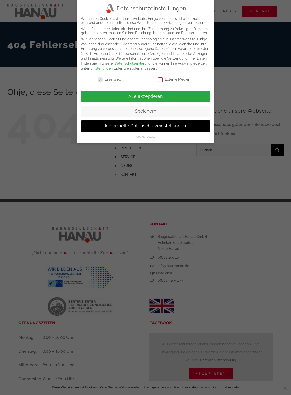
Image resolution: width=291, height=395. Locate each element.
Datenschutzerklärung (133, 63)
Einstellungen (101, 68)
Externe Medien (174, 79)
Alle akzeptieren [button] (145, 96)
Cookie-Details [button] (145, 136)
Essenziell (109, 79)
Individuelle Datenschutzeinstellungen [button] (145, 125)
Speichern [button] (145, 111)
